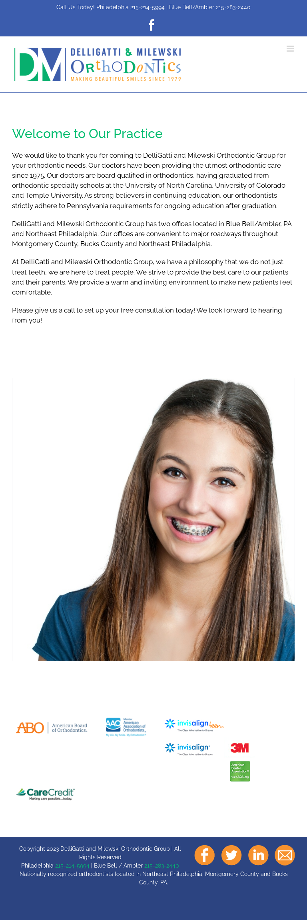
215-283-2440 (233, 7)
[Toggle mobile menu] (291, 48)
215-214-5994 (147, 7)
